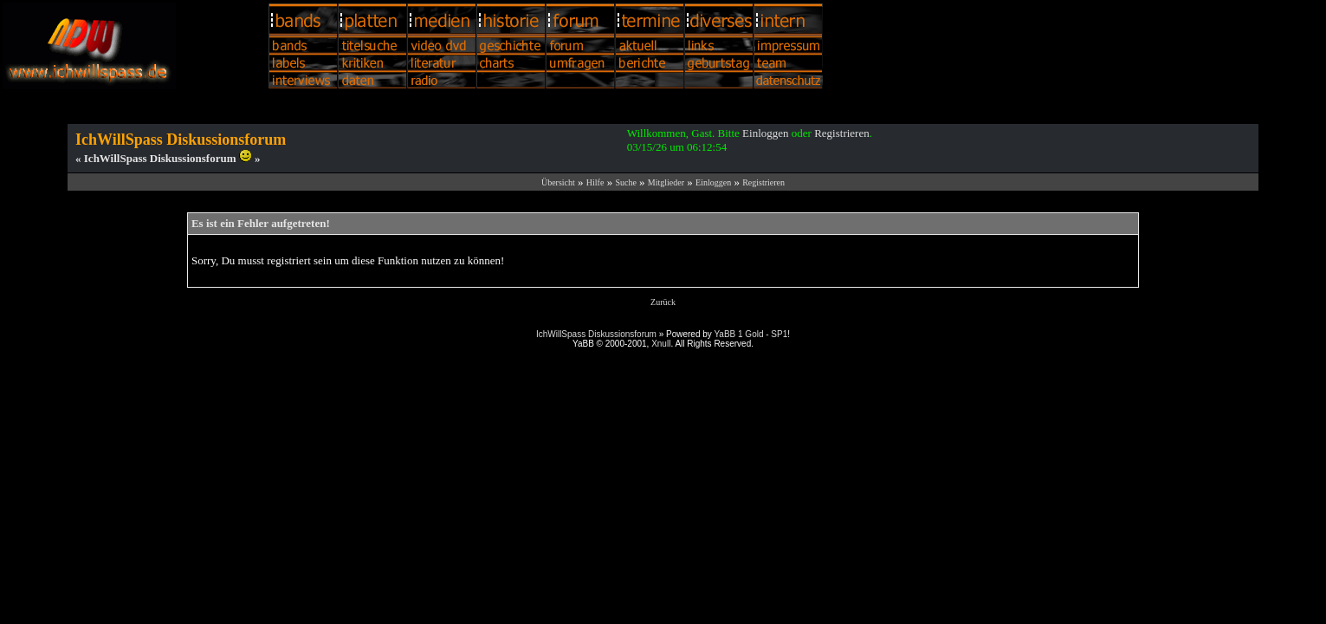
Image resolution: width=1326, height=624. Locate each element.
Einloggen (765, 133)
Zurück (663, 302)
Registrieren (842, 133)
